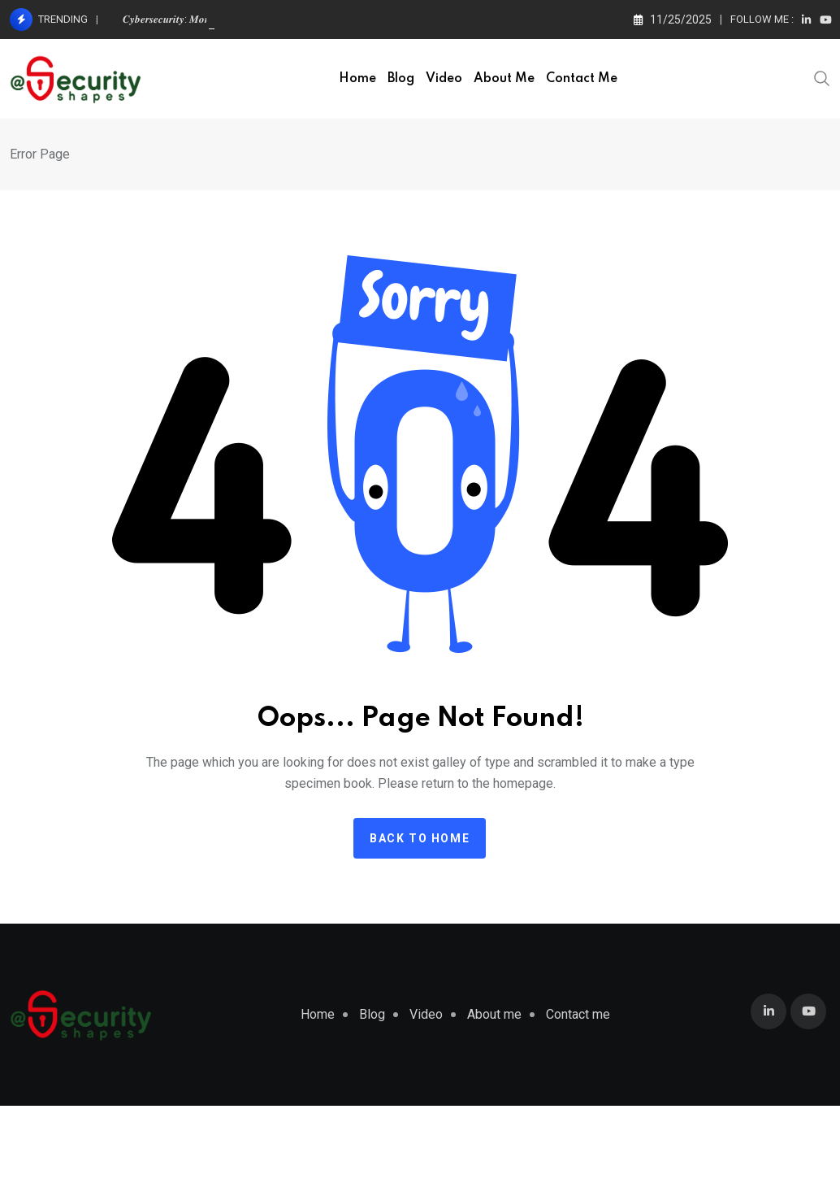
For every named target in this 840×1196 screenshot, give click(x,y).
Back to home (420, 838)
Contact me (581, 78)
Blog (401, 78)
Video (444, 78)
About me (504, 78)
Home (357, 78)
